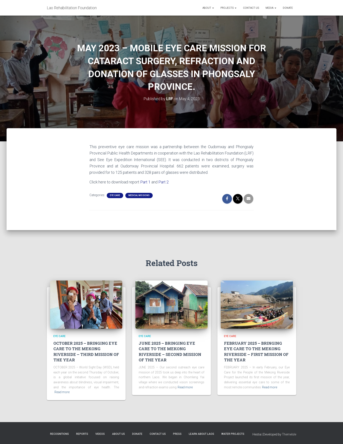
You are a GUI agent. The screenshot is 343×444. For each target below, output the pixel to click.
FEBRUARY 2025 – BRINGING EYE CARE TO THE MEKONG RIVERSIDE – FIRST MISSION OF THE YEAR (256, 351)
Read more (62, 392)
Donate (288, 7)
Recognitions (59, 433)
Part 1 (145, 182)
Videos (100, 433)
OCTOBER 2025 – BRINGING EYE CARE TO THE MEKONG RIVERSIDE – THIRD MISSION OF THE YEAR (86, 351)
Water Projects (232, 433)
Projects (228, 7)
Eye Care (115, 195)
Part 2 (163, 182)
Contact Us (251, 7)
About (208, 7)
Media (271, 7)
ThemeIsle (289, 434)
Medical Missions (139, 195)
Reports (82, 433)
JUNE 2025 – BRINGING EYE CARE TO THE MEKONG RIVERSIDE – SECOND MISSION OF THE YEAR (170, 351)
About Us (118, 433)
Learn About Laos (201, 433)
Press (177, 433)
